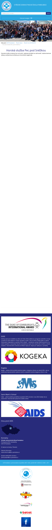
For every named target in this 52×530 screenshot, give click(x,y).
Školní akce (19, 43)
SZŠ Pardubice (11, 43)
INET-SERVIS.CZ (38, 462)
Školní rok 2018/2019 (30, 43)
